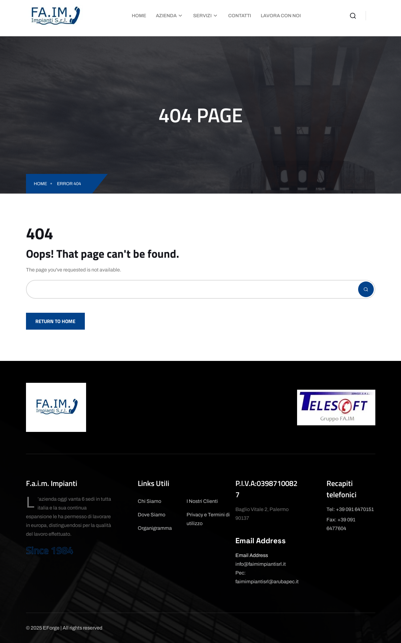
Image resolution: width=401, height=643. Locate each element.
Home (139, 15)
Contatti (239, 15)
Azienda (166, 15)
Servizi (202, 15)
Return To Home (55, 321)
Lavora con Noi (281, 15)
